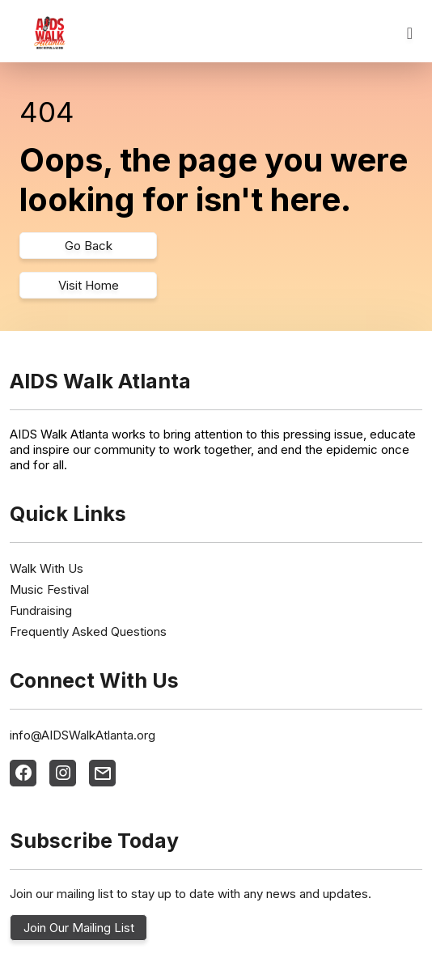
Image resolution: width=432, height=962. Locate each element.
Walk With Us (46, 568)
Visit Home (88, 285)
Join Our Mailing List (78, 927)
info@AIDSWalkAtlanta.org (82, 735)
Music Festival (49, 589)
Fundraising (41, 610)
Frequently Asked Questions (88, 631)
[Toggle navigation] (409, 33)
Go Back (88, 245)
